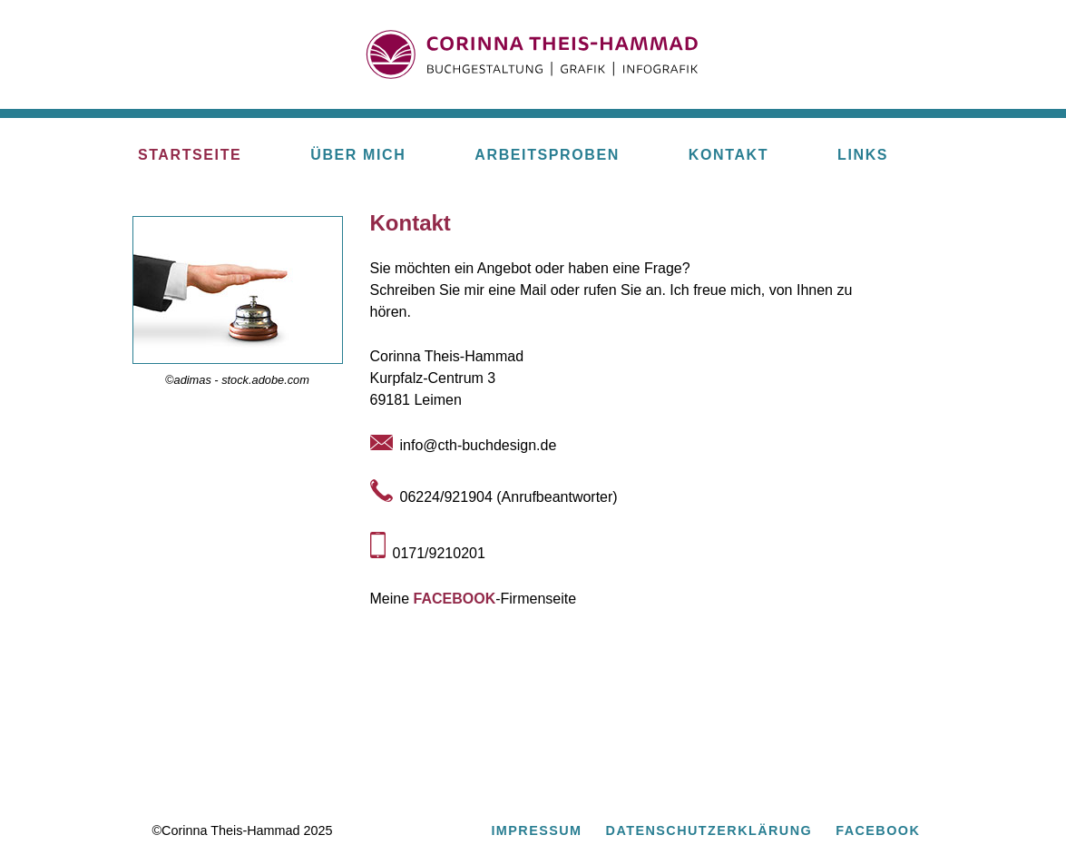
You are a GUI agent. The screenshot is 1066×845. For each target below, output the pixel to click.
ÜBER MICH (358, 154)
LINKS (862, 154)
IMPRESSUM (536, 830)
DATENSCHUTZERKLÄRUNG (709, 830)
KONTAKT (728, 154)
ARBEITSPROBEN (546, 154)
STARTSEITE (189, 154)
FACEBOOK (455, 598)
